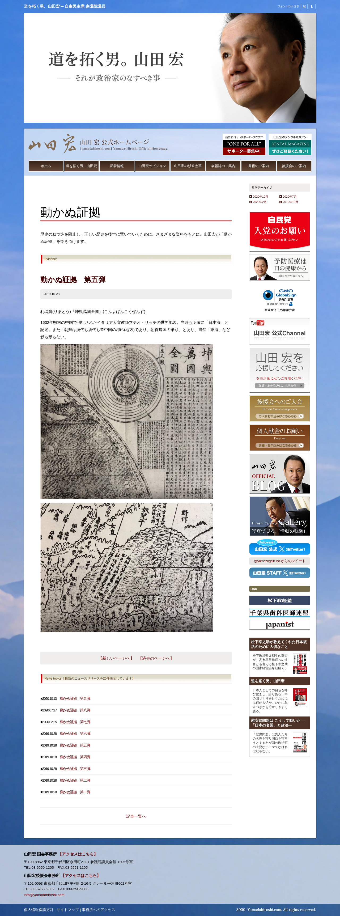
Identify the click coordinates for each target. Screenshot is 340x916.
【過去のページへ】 (156, 658)
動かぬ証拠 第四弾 (75, 757)
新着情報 (117, 166)
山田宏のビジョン (152, 166)
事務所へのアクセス (98, 910)
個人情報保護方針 (39, 910)
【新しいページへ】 (116, 658)
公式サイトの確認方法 (280, 310)
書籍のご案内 (258, 166)
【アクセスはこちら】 (78, 854)
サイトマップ (68, 910)
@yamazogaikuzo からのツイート (279, 561)
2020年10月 (260, 196)
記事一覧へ (136, 816)
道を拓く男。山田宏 (81, 166)
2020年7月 (290, 196)
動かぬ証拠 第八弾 (75, 710)
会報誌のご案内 (223, 166)
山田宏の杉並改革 (188, 166)
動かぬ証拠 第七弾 (75, 722)
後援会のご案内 (294, 166)
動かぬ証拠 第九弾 (75, 699)
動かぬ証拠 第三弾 (75, 769)
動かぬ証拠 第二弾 (75, 780)
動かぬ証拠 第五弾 (75, 745)
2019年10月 (290, 201)
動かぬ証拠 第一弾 (75, 792)
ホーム (46, 166)
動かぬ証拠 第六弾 (75, 734)
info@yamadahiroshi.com (44, 895)
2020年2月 (260, 201)
